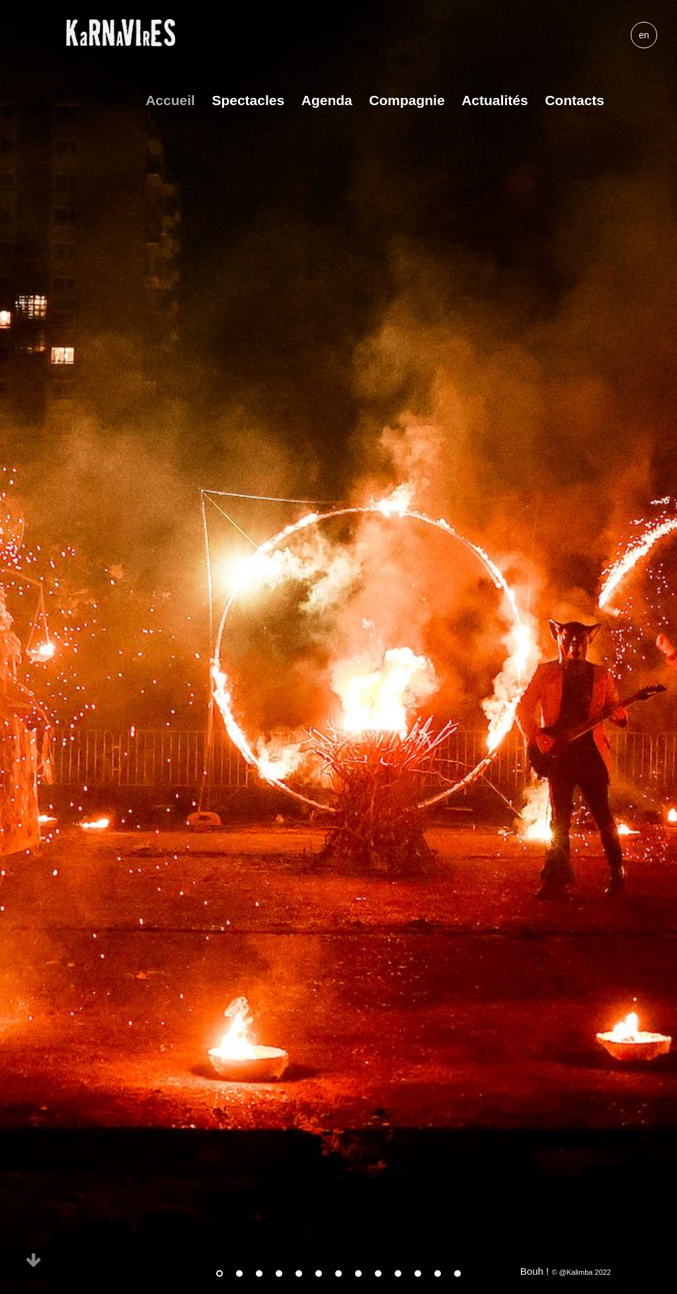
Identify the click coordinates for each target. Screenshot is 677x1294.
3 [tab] (259, 1273)
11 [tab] (418, 1273)
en (644, 35)
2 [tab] (239, 1273)
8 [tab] (358, 1273)
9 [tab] (378, 1273)
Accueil (170, 100)
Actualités (494, 100)
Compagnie (406, 100)
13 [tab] (457, 1273)
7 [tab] (338, 1273)
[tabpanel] (338, 647)
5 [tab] (299, 1273)
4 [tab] (279, 1273)
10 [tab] (398, 1273)
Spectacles (248, 100)
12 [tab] (437, 1273)
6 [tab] (318, 1273)
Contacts (574, 100)
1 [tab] (219, 1273)
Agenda (326, 100)
